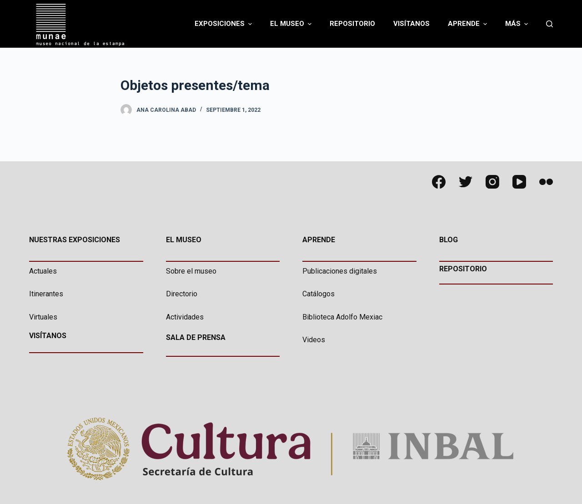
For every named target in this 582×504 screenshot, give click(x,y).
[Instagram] (492, 182)
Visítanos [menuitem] (411, 24)
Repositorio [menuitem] (352, 24)
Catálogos (318, 293)
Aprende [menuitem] (468, 24)
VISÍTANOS (47, 335)
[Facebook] (439, 182)
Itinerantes (46, 293)
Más (517, 24)
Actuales (43, 271)
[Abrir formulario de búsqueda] (549, 23)
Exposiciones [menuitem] (224, 24)
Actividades (185, 317)
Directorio (181, 293)
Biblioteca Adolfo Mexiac (342, 317)
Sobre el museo (191, 271)
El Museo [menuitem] (292, 24)
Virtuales (43, 317)
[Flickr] (546, 182)
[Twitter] (465, 182)
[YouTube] (519, 182)
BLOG (448, 239)
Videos (313, 339)
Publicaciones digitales (339, 271)
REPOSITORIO (463, 268)
